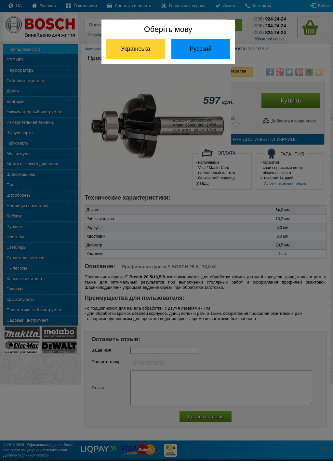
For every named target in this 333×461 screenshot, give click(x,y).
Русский (201, 49)
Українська (135, 49)
